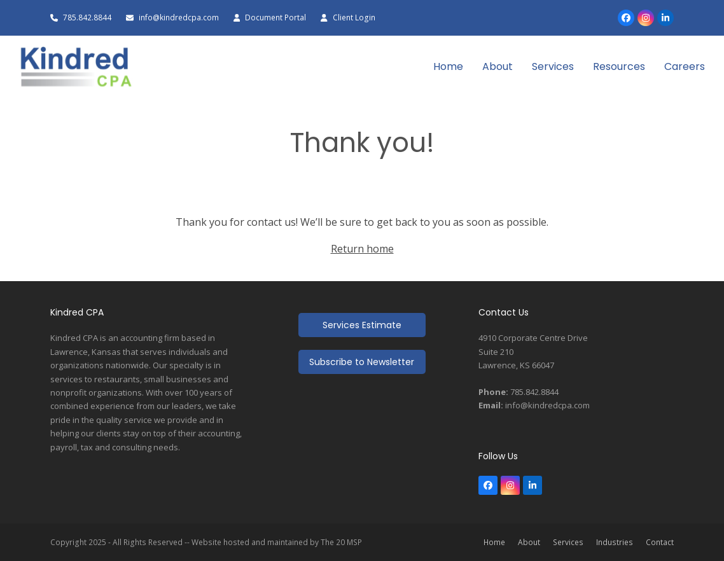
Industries (614, 542)
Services (568, 542)
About (529, 542)
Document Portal (275, 17)
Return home (362, 249)
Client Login (354, 17)
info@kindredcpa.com (180, 17)
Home (494, 542)
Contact (660, 542)
